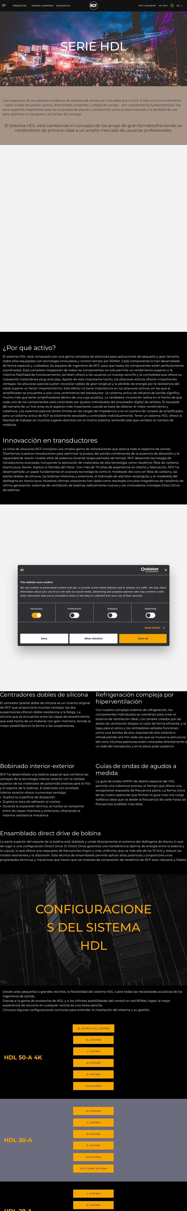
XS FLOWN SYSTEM (93, 989)
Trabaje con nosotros (162, 1166)
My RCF (163, 5)
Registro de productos (121, 1162)
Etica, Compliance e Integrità (166, 1179)
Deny (44, 638)
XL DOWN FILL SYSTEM (94, 857)
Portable (40, 1157)
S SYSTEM (93, 900)
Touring (40, 1162)
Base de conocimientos (122, 1166)
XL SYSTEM (93, 867)
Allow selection (93, 638)
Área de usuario (118, 1157)
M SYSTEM (93, 889)
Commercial (42, 1171)
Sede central (158, 1157)
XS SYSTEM (93, 911)
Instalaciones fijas (45, 1166)
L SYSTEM (93, 878)
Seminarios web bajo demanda (126, 1171)
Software (67, 1162)
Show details (152, 627)
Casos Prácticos (93, 1157)
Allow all (143, 638)
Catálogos (68, 1157)
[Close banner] (166, 570)
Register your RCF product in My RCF (144, 1127)
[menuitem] (42, 5)
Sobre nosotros (159, 1175)
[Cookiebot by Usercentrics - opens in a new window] (143, 569)
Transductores (43, 1175)
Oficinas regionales (161, 1162)
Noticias (156, 1171)
